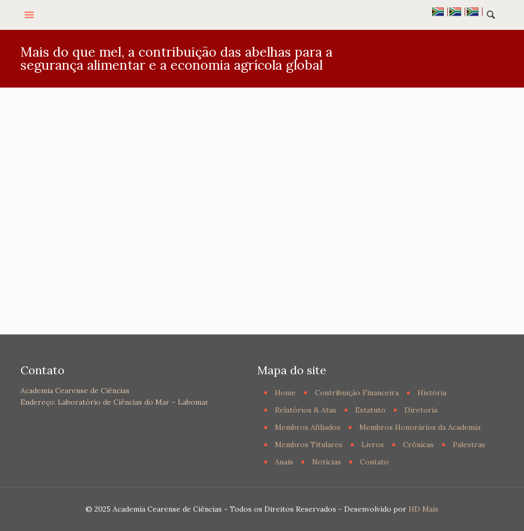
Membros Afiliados (307, 427)
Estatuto (370, 410)
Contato (374, 462)
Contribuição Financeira (357, 392)
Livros (372, 444)
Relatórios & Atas (305, 410)
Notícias (326, 462)
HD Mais (424, 509)
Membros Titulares (309, 444)
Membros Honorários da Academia (419, 427)
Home (285, 392)
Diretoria (420, 410)
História (432, 392)
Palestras (469, 444)
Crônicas (418, 444)
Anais (284, 462)
